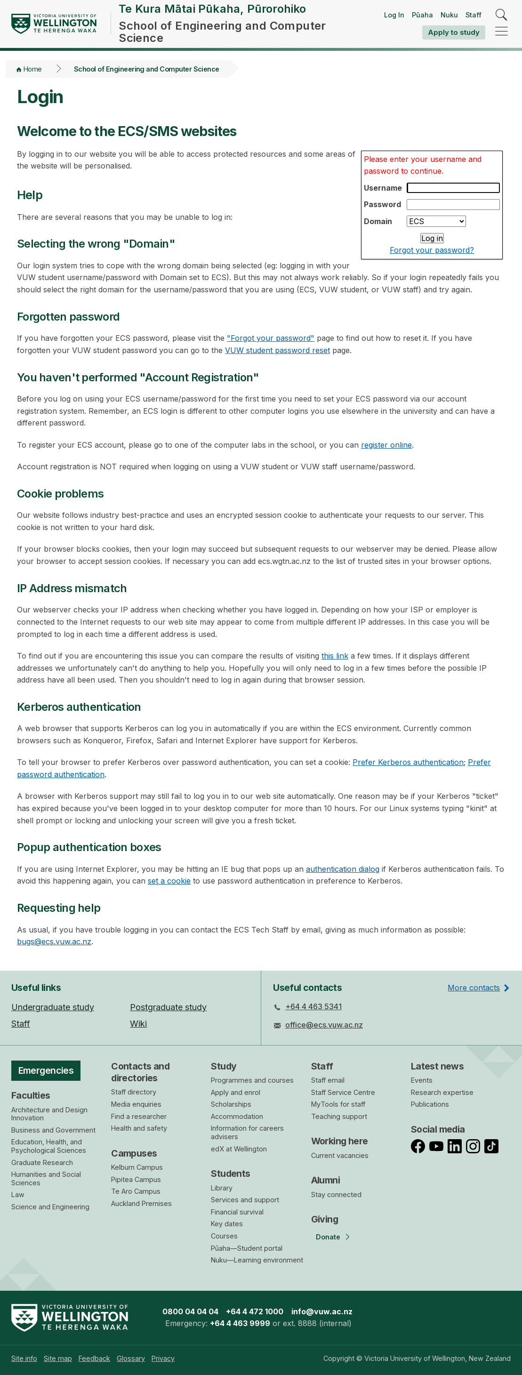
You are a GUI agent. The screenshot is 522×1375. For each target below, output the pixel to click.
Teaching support (339, 1116)
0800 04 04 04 (190, 1311)
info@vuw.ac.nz (322, 1311)
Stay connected (336, 1194)
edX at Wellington (239, 1149)
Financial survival (237, 1212)
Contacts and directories (140, 1072)
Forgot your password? (432, 250)
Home (33, 69)
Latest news (437, 1066)
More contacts (474, 987)
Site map (58, 1358)
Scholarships (231, 1104)
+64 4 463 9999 (240, 1323)
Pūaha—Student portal (246, 1248)
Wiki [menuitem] (138, 1024)
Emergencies (46, 1070)
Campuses (134, 1153)
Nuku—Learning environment (257, 1260)
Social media (438, 1129)
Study (223, 1066)
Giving (324, 1219)
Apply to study (454, 32)
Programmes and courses (252, 1080)
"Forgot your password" (270, 338)
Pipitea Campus (136, 1179)
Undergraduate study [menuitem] (52, 1007)
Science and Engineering (50, 1207)
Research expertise (442, 1092)
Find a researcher (139, 1116)
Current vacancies (340, 1155)
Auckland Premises (141, 1203)
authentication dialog (342, 869)
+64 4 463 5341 (313, 1006)
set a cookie (169, 880)
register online (386, 445)
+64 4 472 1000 (254, 1311)
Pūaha (422, 15)
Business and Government (53, 1130)
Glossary (131, 1358)
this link (334, 655)
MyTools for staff (338, 1104)
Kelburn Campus (137, 1167)
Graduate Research (42, 1162)
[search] (501, 15)
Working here (339, 1141)
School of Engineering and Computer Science (146, 69)
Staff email (328, 1080)
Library (222, 1188)
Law (17, 1194)
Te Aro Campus (136, 1191)
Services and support (245, 1200)
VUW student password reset (277, 350)
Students (230, 1173)
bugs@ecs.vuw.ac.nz (54, 941)
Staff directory (133, 1092)
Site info (24, 1358)
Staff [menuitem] (20, 1024)
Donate (328, 1237)
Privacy (163, 1358)
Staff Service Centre (343, 1092)
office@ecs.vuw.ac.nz (324, 1024)
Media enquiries (136, 1104)
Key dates (227, 1224)
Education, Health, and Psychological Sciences (48, 1146)
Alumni (325, 1180)
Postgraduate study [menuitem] (168, 1007)
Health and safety (139, 1128)
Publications (430, 1104)
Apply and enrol (235, 1092)
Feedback (94, 1358)
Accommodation (237, 1116)
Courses (224, 1236)
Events (422, 1080)
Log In (394, 15)
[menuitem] (24, 1358)
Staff (474, 15)
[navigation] (501, 32)
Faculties (30, 1095)
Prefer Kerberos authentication (408, 762)
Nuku (449, 15)
